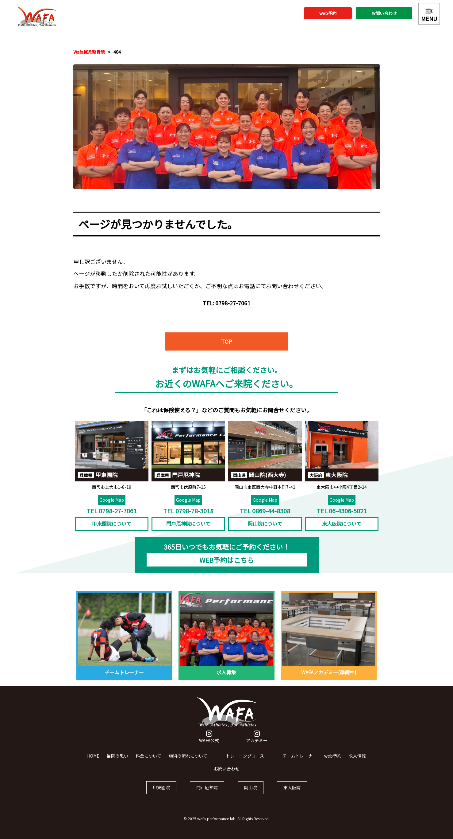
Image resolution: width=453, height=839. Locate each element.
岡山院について (265, 530)
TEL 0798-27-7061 (111, 517)
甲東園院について (111, 530)
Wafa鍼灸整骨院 (89, 52)
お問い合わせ (384, 13)
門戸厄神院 (207, 794)
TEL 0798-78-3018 (188, 517)
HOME (93, 762)
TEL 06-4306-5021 (342, 517)
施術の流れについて (188, 762)
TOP (226, 354)
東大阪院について (341, 530)
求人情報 (357, 762)
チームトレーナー (299, 762)
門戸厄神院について (188, 530)
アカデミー (256, 744)
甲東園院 (161, 794)
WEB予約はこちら (226, 566)
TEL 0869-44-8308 (265, 517)
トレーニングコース (245, 762)
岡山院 (250, 794)
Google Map (111, 506)
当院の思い (117, 762)
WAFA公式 (209, 744)
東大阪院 (292, 794)
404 (117, 52)
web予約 (327, 13)
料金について (148, 762)
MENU (429, 14)
